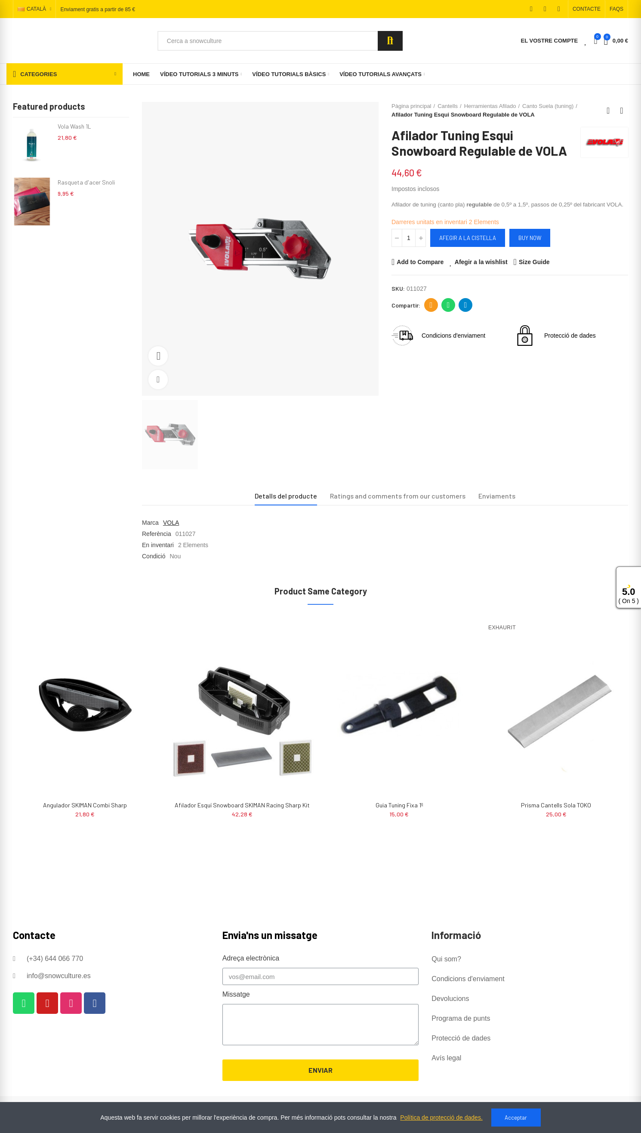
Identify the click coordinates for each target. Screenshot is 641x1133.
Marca (150, 522)
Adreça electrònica (431, 305)
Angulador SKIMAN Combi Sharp (85, 805)
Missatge (236, 994)
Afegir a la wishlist (481, 262)
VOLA (171, 522)
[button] (586, 9)
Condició (153, 556)
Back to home (611, 110)
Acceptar (516, 1117)
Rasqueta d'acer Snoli (86, 182)
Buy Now (529, 237)
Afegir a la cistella (467, 237)
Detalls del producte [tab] (286, 496)
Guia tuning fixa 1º (399, 805)
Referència (156, 533)
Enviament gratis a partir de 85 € (97, 9)
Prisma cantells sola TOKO (556, 805)
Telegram (465, 305)
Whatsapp (448, 305)
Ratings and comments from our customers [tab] (397, 496)
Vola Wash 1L (74, 126)
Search (390, 41)
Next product (621, 110)
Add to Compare (420, 262)
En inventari (158, 545)
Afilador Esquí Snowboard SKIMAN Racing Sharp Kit (242, 805)
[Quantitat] (408, 238)
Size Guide (534, 262)
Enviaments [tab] (496, 496)
